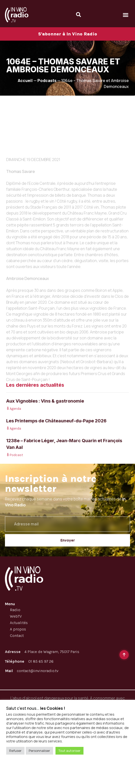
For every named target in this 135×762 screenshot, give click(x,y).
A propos (18, 629)
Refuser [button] (15, 750)
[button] (125, 14)
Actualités (19, 622)
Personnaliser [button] (39, 750)
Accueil (25, 80)
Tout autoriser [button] (69, 750)
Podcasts (46, 80)
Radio (15, 609)
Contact (17, 635)
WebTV (16, 616)
